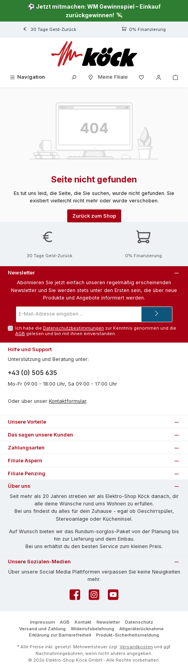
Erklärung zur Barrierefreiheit (60, 635)
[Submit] (156, 314)
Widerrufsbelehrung (92, 628)
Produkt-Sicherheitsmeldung (127, 635)
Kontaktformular (67, 401)
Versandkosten (136, 646)
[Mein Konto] (158, 76)
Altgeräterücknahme (141, 628)
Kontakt (83, 622)
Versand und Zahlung (42, 628)
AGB (20, 333)
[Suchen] (73, 76)
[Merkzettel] (141, 76)
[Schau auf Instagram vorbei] (94, 597)
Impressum (42, 622)
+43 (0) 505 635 (32, 373)
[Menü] (27, 76)
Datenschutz (139, 622)
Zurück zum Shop (94, 216)
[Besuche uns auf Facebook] (75, 597)
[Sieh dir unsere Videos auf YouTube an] (113, 597)
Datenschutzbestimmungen (73, 328)
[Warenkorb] (175, 76)
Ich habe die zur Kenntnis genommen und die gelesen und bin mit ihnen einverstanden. (95, 330)
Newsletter (108, 622)
